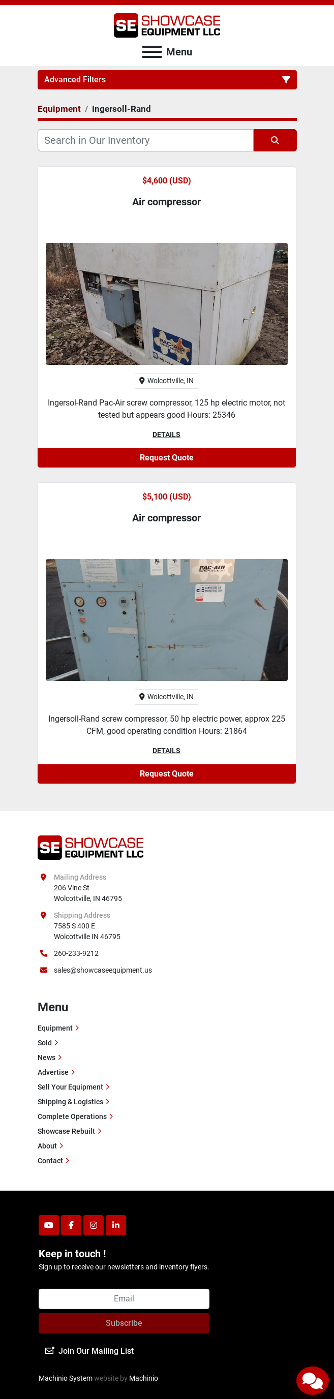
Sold (45, 1043)
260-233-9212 (76, 953)
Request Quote (167, 457)
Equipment (55, 1028)
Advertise (53, 1072)
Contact (50, 1161)
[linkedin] (116, 1225)
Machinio (143, 1378)
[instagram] (93, 1225)
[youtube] (49, 1225)
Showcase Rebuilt (66, 1131)
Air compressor (166, 202)
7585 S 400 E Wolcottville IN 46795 (87, 931)
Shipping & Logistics (70, 1102)
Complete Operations (72, 1116)
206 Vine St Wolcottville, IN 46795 (88, 893)
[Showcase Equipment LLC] (91, 847)
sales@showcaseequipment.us (103, 970)
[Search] (146, 140)
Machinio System (66, 1378)
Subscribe (124, 1323)
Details (166, 434)
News (46, 1057)
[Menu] (152, 52)
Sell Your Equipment (70, 1087)
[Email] (124, 1299)
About (47, 1146)
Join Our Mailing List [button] (89, 1351)
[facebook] (71, 1225)
